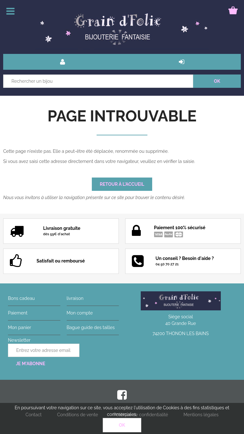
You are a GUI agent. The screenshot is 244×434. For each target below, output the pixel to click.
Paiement (17, 312)
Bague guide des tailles (91, 327)
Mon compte (80, 312)
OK (122, 425)
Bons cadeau (21, 298)
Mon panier (19, 327)
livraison (75, 298)
